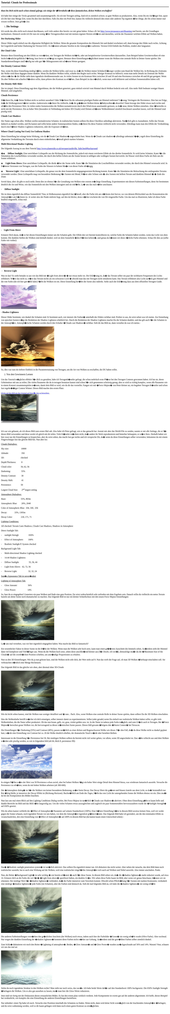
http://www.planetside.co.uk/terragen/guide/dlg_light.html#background (67, 148)
